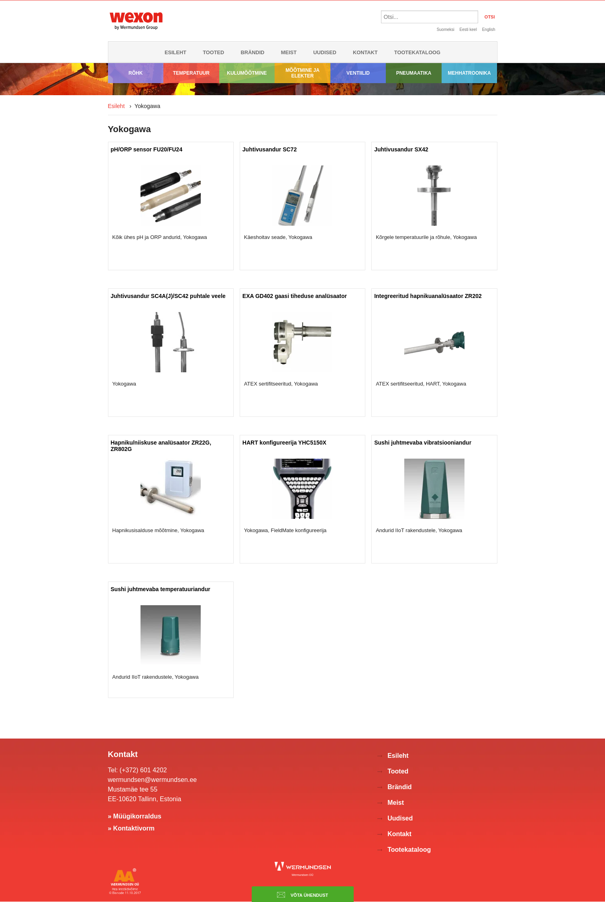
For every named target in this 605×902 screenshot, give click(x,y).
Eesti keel (468, 29)
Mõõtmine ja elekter (302, 73)
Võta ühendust (302, 895)
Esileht (175, 52)
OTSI (490, 16)
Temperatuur (191, 73)
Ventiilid (358, 73)
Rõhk (135, 73)
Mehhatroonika (469, 73)
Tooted (213, 52)
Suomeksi (445, 29)
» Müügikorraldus (134, 816)
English (488, 29)
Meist (289, 52)
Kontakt (365, 52)
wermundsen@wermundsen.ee (152, 779)
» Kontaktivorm (131, 828)
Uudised (324, 52)
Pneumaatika (414, 73)
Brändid (253, 52)
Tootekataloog (417, 52)
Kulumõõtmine (247, 73)
